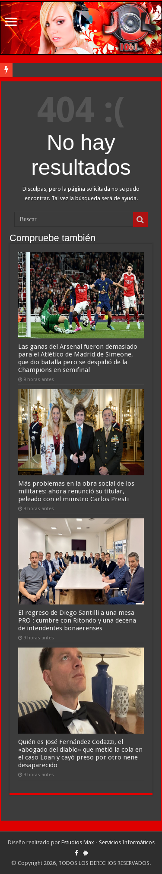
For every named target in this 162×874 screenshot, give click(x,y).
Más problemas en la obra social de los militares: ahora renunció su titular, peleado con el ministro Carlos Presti (76, 491)
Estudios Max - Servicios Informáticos (108, 842)
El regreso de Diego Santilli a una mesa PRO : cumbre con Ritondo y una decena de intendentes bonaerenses (77, 620)
